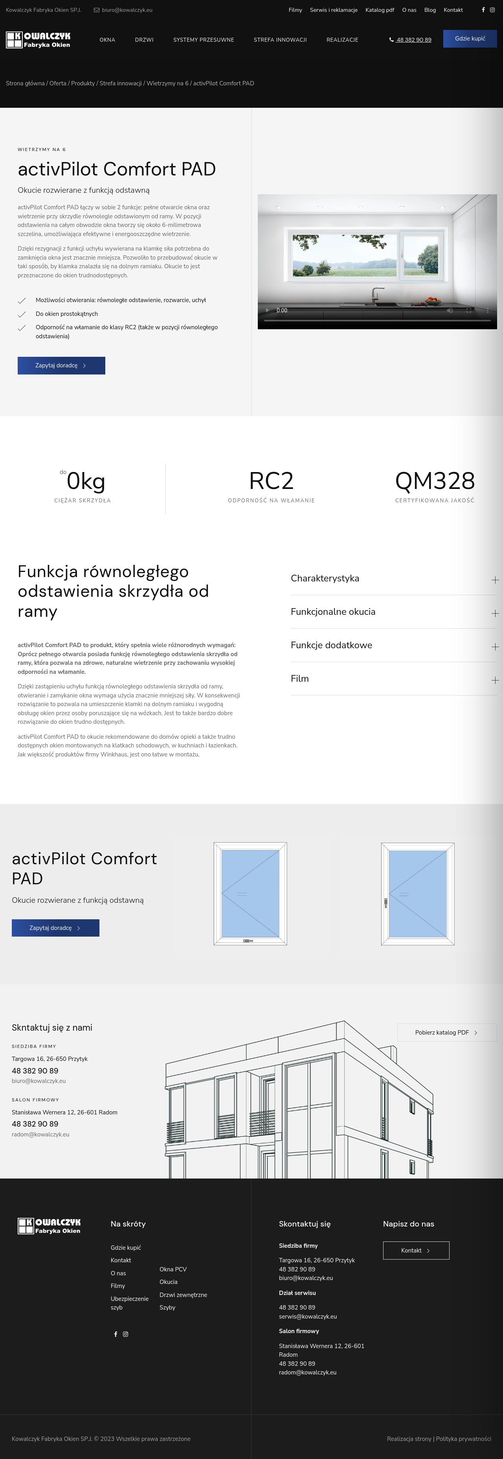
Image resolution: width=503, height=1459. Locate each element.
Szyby (167, 1307)
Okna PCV (173, 1269)
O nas (409, 10)
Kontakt (453, 10)
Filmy (295, 10)
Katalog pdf (379, 10)
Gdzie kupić (126, 1248)
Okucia (169, 1282)
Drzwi (144, 40)
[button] (394, 578)
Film (300, 678)
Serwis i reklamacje (334, 10)
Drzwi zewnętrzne (183, 1295)
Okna (107, 40)
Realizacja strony (409, 1439)
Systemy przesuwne (203, 40)
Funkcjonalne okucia (333, 611)
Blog (430, 10)
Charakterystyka (325, 578)
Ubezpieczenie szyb (130, 1303)
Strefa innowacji (280, 40)
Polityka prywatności (463, 1439)
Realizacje (342, 40)
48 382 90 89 (409, 39)
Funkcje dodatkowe (331, 645)
